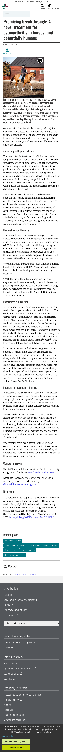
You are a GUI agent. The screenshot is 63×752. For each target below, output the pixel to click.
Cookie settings (9, 736)
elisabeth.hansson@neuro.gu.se (19, 484)
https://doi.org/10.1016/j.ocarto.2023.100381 (30, 517)
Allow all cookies (16, 747)
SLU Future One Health (14, 555)
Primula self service (13, 699)
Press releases (28, 550)
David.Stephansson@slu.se (25, 575)
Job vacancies (10, 663)
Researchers (9, 647)
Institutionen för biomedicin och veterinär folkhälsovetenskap (31, 545)
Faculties (8, 594)
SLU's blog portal (11, 673)
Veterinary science (12, 541)
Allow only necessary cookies (16, 742)
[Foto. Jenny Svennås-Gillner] (40, 60)
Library (7, 604)
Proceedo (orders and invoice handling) (22, 694)
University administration (15, 610)
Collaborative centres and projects (20, 599)
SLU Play (8, 678)
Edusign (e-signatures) (14, 714)
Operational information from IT (18, 668)
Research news (11, 550)
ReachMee (8, 709)
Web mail (8, 704)
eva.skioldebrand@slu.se (41, 472)
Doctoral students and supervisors (20, 642)
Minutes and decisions (14, 719)
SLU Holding (9, 615)
